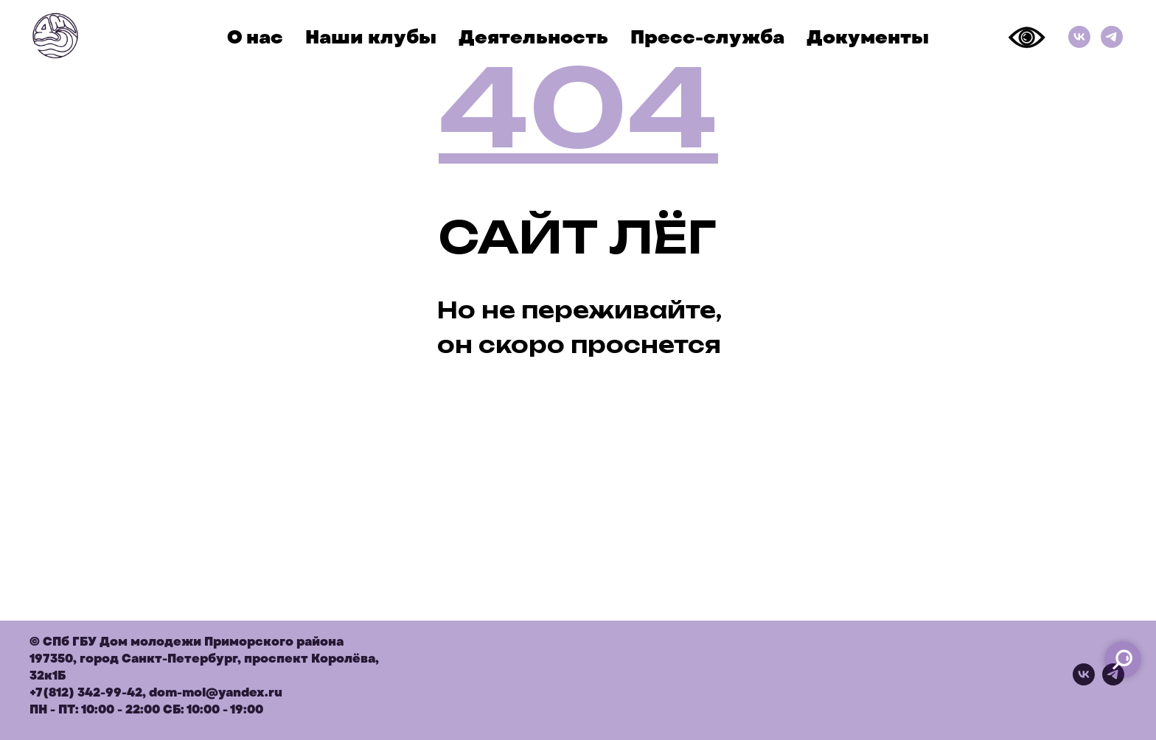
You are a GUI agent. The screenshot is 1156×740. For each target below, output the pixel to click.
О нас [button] (255, 37)
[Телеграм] (1112, 37)
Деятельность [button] (533, 37)
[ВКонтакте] (1079, 37)
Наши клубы (370, 37)
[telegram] (1113, 681)
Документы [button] (868, 37)
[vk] (1084, 681)
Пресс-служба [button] (707, 37)
